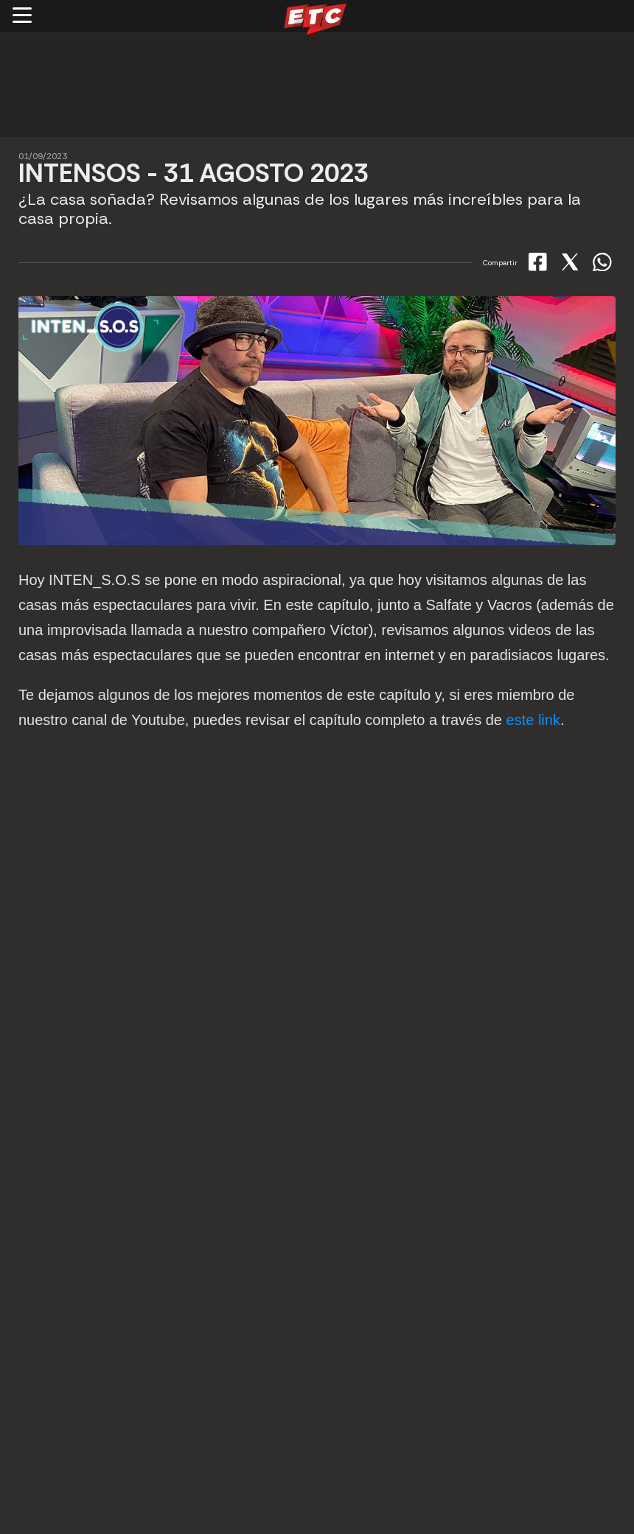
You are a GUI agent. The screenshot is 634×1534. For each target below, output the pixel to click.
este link (533, 720)
